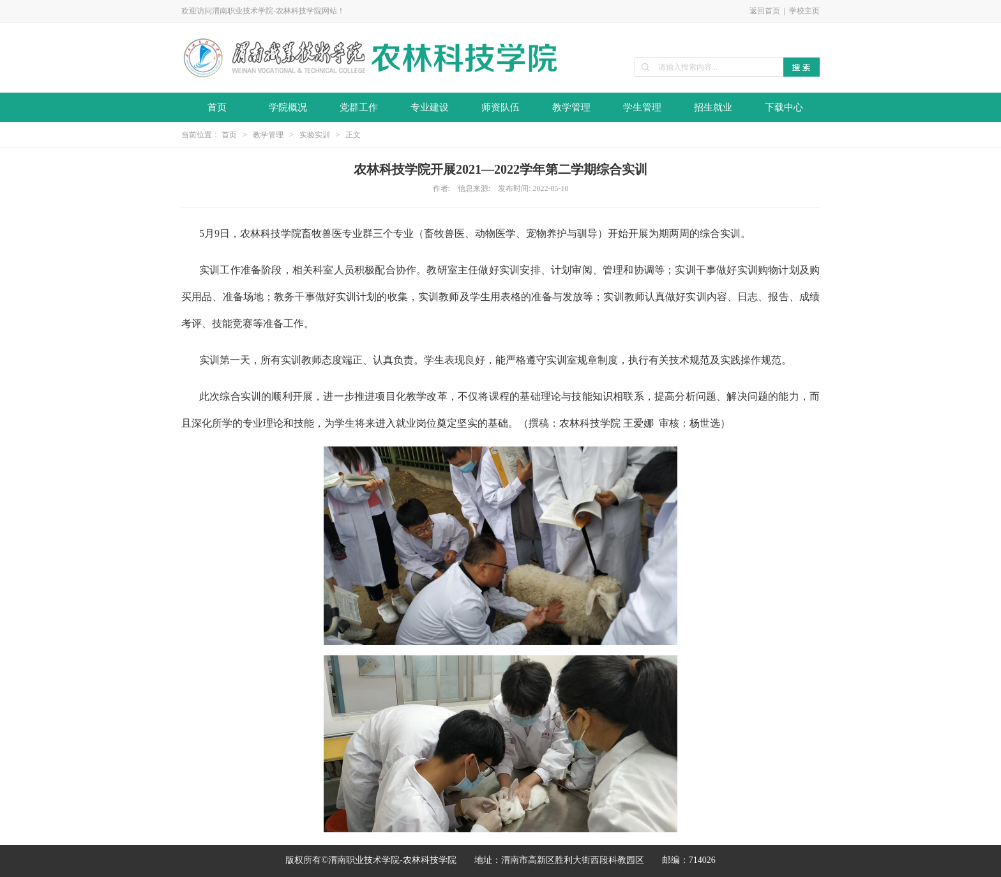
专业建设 (429, 107)
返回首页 (764, 10)
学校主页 (804, 10)
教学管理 (571, 107)
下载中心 (784, 107)
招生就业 (713, 107)
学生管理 (642, 107)
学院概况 (288, 107)
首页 (217, 107)
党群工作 (359, 107)
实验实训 (314, 134)
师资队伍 (500, 107)
